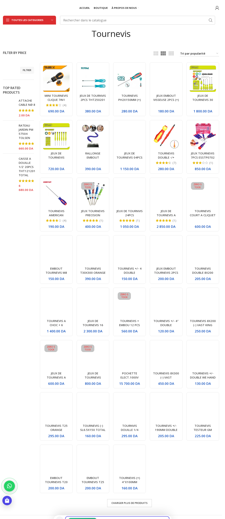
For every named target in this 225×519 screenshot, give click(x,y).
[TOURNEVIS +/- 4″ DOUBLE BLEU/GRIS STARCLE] (166, 304)
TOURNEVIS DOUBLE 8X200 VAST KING (202, 272)
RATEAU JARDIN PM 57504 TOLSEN (26, 131)
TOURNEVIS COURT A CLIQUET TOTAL (203, 215)
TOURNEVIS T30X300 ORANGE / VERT (93, 272)
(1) (211, 162)
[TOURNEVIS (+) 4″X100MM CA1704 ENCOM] (129, 461)
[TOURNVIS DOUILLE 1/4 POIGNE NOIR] (129, 408)
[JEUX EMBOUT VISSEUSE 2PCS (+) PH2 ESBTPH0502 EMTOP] (166, 79)
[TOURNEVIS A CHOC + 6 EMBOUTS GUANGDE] (56, 304)
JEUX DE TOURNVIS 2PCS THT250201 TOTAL (93, 100)
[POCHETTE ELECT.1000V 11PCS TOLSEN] (129, 356)
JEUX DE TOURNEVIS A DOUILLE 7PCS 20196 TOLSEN (166, 217)
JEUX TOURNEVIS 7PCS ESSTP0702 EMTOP (203, 157)
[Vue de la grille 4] (156, 53)
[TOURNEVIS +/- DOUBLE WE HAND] (203, 356)
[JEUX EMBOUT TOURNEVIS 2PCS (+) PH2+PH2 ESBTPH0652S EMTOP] (166, 251)
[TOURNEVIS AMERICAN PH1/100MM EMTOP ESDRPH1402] (56, 194)
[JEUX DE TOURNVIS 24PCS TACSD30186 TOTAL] (129, 194)
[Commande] (199, 54)
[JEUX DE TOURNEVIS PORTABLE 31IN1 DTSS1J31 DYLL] (93, 356)
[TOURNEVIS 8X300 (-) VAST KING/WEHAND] (166, 356)
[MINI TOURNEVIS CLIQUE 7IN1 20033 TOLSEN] (56, 79)
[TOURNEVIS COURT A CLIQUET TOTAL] (203, 194)
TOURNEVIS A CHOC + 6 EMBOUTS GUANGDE (56, 327)
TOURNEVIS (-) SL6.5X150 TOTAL (93, 428)
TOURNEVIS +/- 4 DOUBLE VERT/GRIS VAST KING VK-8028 (129, 274)
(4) (64, 105)
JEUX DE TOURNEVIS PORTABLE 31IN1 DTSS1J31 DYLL (93, 379)
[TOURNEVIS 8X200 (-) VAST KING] (203, 304)
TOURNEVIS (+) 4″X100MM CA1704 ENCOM (129, 482)
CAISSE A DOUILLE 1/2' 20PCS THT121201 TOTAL (27, 167)
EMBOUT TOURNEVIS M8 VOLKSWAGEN (56, 272)
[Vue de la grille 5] (163, 53)
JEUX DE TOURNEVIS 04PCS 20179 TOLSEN (129, 157)
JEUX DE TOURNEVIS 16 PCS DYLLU (93, 325)
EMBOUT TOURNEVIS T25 (93, 480)
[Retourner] (87, 33)
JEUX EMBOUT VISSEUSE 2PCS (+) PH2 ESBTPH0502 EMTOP (166, 102)
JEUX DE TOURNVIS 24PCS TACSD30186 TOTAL (130, 217)
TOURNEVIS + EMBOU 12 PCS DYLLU (129, 325)
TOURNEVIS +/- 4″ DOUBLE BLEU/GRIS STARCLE (166, 327)
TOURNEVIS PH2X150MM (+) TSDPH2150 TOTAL (129, 102)
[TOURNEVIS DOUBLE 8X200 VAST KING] (203, 251)
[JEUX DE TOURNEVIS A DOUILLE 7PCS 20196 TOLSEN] (166, 194)
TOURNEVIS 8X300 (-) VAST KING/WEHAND (166, 377)
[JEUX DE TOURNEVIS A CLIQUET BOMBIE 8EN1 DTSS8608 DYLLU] (56, 356)
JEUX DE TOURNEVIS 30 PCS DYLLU (202, 100)
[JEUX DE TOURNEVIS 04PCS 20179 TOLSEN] (129, 136)
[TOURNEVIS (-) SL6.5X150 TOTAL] (93, 408)
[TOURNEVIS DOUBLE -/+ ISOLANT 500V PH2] (166, 136)
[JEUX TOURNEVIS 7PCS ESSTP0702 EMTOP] (203, 136)
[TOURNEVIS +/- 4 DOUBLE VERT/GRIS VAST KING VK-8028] (129, 251)
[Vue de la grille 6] (171, 53)
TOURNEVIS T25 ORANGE (56, 428)
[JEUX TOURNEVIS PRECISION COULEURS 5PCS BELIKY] (93, 194)
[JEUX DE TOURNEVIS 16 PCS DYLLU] (93, 304)
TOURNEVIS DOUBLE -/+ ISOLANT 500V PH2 (166, 159)
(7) (174, 162)
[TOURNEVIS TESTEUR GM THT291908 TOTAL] (203, 408)
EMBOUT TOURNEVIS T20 (56, 480)
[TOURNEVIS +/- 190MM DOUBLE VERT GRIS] (166, 408)
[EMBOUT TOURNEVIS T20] (56, 461)
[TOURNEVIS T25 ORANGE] (56, 408)
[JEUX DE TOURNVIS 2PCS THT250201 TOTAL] (93, 79)
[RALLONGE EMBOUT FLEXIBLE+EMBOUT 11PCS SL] (93, 136)
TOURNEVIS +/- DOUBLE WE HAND (203, 375)
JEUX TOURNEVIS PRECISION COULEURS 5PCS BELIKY (93, 217)
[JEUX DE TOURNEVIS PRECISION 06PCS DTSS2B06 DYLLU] (56, 136)
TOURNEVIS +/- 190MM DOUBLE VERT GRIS (166, 430)
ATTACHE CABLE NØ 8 (27, 103)
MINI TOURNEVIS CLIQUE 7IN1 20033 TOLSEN (56, 100)
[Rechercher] (137, 20)
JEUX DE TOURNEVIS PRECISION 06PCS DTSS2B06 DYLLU (56, 159)
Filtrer (27, 70)
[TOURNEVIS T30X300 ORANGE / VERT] (93, 251)
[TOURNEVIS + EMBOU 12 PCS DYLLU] (129, 304)
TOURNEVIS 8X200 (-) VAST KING (203, 323)
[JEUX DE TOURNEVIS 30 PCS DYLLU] (203, 79)
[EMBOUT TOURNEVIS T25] (93, 461)
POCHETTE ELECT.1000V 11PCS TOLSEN (129, 377)
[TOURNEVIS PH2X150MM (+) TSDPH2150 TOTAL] (129, 79)
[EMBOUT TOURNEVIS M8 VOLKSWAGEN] (56, 251)
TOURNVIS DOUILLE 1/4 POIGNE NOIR (129, 430)
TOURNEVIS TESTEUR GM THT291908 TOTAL (203, 432)
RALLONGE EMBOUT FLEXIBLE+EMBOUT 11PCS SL (93, 159)
